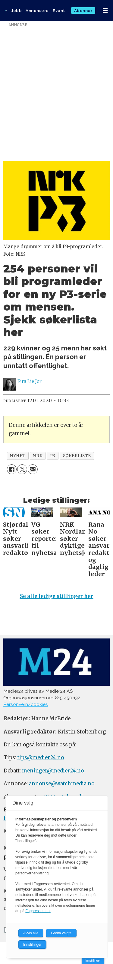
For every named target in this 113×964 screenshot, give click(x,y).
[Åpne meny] (105, 10)
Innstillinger (93, 960)
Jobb (16, 10)
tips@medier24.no (40, 757)
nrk (37, 455)
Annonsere (37, 10)
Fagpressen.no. (37, 911)
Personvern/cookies (25, 704)
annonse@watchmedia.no (61, 784)
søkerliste (77, 455)
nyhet (18, 455)
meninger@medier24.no (53, 771)
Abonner (83, 10)
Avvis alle (30, 933)
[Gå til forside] (6, 10)
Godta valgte (61, 933)
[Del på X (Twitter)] (22, 469)
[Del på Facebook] (12, 469)
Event (59, 10)
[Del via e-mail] (33, 469)
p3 (52, 455)
